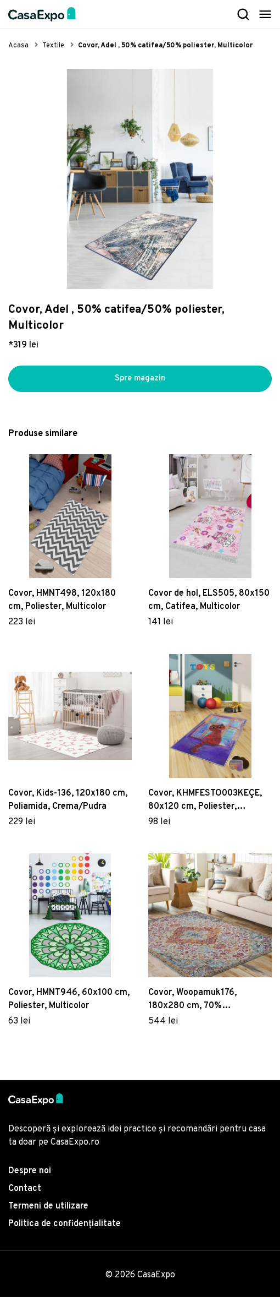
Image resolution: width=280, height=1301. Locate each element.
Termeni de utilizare (48, 1210)
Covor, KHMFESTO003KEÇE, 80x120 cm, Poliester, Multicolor (205, 804)
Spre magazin (140, 381)
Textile (53, 45)
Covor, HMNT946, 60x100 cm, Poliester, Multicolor (69, 1004)
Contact (24, 1192)
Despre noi (29, 1174)
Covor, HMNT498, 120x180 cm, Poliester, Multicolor (62, 604)
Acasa (18, 45)
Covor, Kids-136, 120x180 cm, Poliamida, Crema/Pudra (67, 804)
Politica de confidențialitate (64, 1227)
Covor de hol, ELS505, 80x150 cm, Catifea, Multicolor (209, 604)
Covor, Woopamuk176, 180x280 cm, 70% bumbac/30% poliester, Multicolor (195, 1004)
